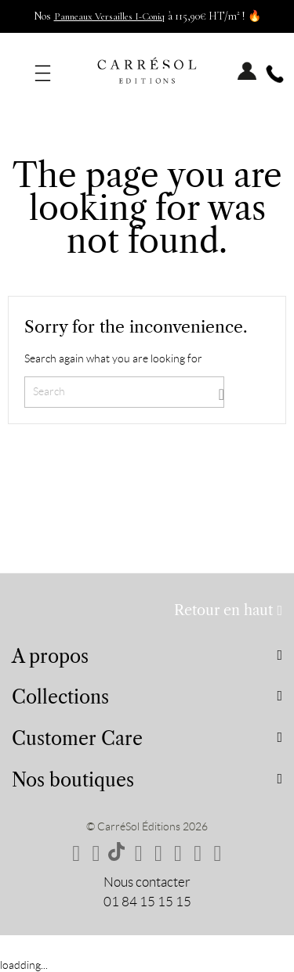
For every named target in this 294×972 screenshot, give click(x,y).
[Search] (124, 392)
